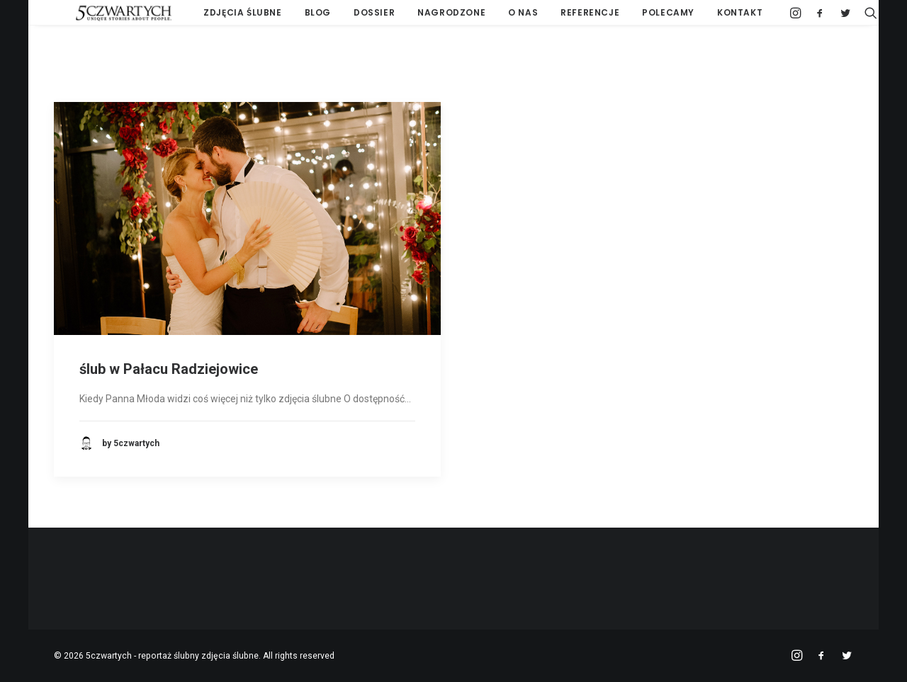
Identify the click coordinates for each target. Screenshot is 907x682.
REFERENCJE (565, 17)
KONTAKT (715, 17)
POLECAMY (644, 17)
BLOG (293, 17)
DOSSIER (350, 17)
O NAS (499, 17)
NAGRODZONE (427, 17)
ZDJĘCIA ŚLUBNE (218, 17)
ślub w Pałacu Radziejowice (168, 368)
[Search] (843, 17)
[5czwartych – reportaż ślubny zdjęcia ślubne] (102, 17)
